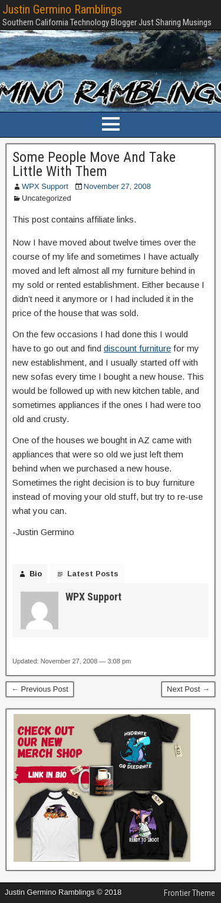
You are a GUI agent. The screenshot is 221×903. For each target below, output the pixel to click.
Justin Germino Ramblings (62, 9)
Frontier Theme (189, 893)
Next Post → (188, 689)
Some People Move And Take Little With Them (94, 164)
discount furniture (137, 348)
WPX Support (45, 186)
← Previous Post (39, 689)
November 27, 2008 (117, 186)
